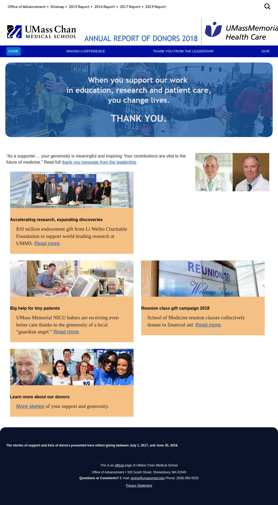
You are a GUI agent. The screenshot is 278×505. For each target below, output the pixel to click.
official (119, 465)
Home (13, 51)
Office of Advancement (27, 6)
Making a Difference (85, 51)
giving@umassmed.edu (147, 478)
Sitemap (57, 6)
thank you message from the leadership (99, 162)
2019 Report (155, 6)
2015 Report (79, 6)
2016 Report (104, 6)
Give (266, 51)
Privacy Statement (139, 485)
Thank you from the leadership (183, 51)
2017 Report (130, 6)
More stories (30, 406)
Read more (46, 243)
